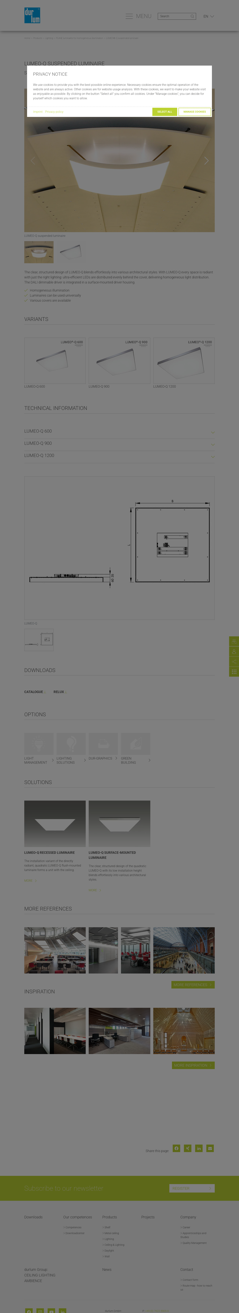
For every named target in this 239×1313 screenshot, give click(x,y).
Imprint (38, 112)
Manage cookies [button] (195, 111)
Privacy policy (54, 112)
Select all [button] (164, 111)
